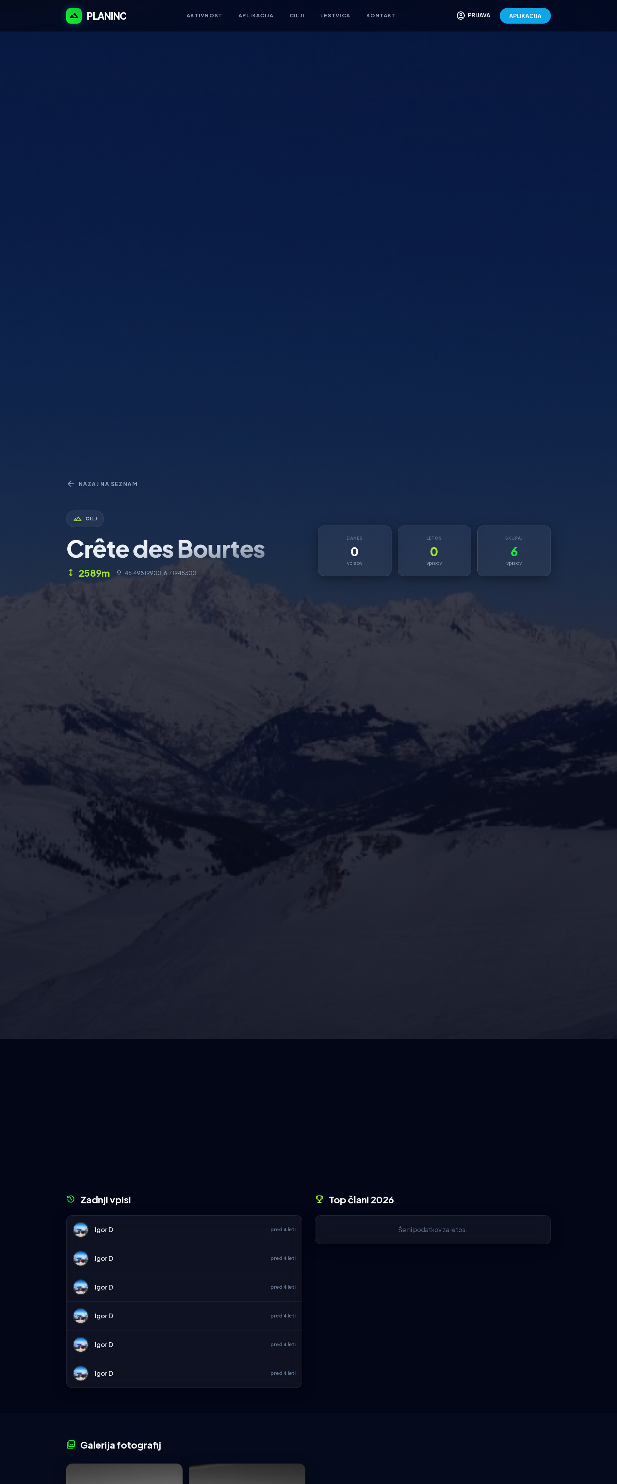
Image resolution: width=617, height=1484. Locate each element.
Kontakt (381, 15)
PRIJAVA (473, 15)
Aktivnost (205, 15)
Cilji (297, 15)
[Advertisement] (308, 1119)
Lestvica (335, 15)
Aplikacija (256, 15)
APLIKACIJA (525, 15)
